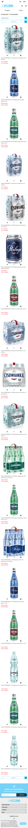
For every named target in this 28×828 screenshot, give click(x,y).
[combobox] (14, 18)
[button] (24, 1)
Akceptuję (23, 823)
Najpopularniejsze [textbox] (5, 18)
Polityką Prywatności (5, 821)
